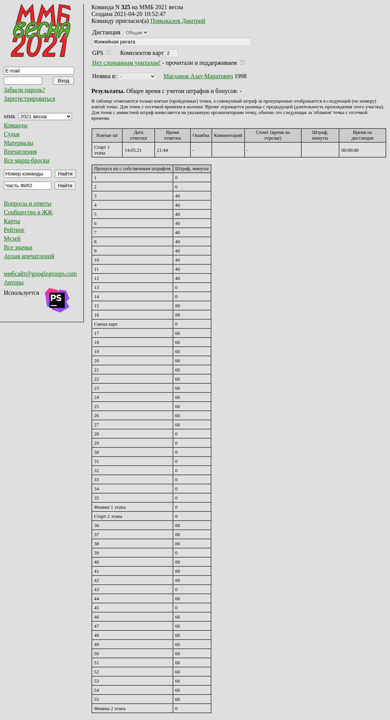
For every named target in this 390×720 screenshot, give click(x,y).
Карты (12, 221)
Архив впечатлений (29, 256)
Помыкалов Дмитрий (177, 21)
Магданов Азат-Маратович (198, 76)
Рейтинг (14, 230)
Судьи (11, 134)
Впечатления (20, 151)
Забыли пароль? (24, 90)
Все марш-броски (27, 160)
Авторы (14, 282)
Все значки (18, 247)
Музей (12, 238)
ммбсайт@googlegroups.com (40, 273)
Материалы (19, 143)
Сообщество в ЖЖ (28, 212)
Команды (15, 125)
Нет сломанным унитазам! (126, 62)
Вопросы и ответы (27, 203)
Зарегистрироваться (29, 98)
